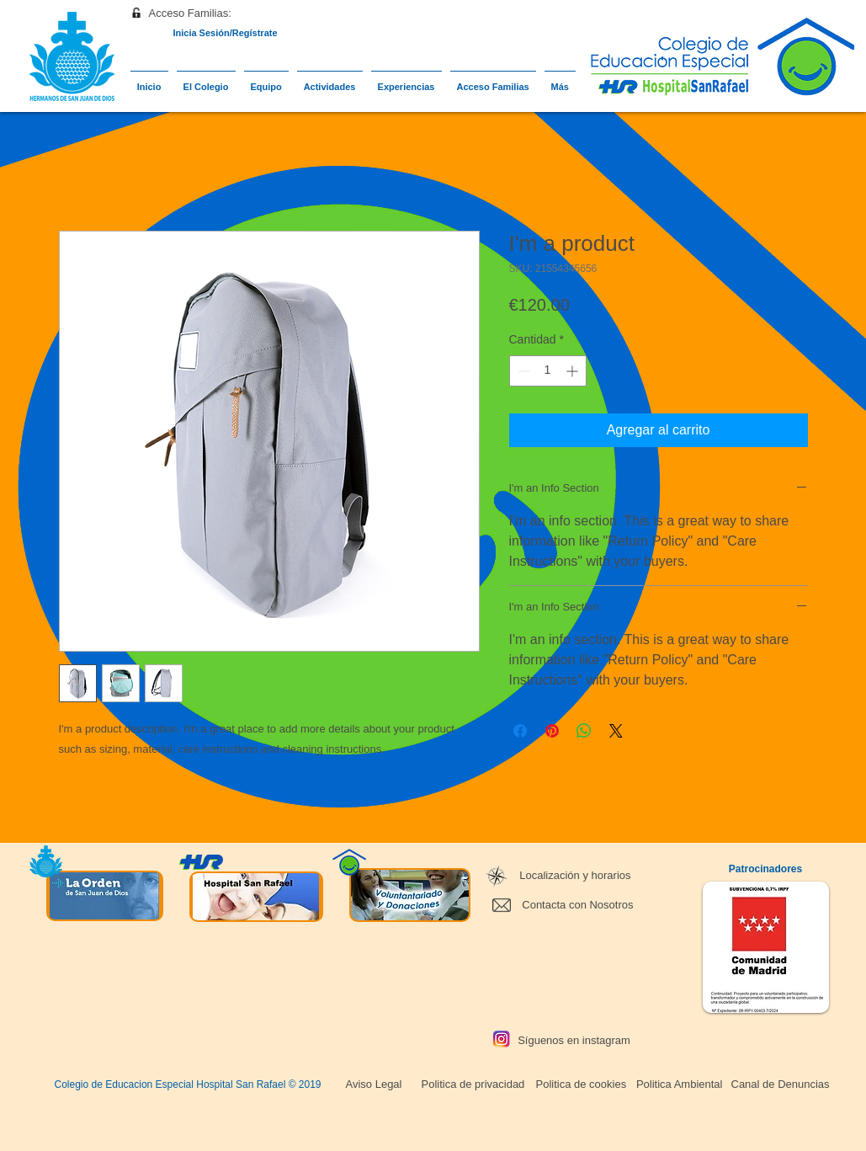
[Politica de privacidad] (472, 1084)
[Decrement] (522, 371)
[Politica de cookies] (579, 1084)
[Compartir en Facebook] (520, 731)
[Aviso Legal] (374, 1084)
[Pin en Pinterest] (552, 731)
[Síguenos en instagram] (574, 1040)
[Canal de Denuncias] (780, 1084)
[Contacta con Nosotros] (576, 905)
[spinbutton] (548, 371)
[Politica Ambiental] (678, 1084)
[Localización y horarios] (574, 875)
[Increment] (573, 371)
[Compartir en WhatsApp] (584, 731)
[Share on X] (616, 731)
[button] (188, 13)
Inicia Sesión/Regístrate (225, 33)
